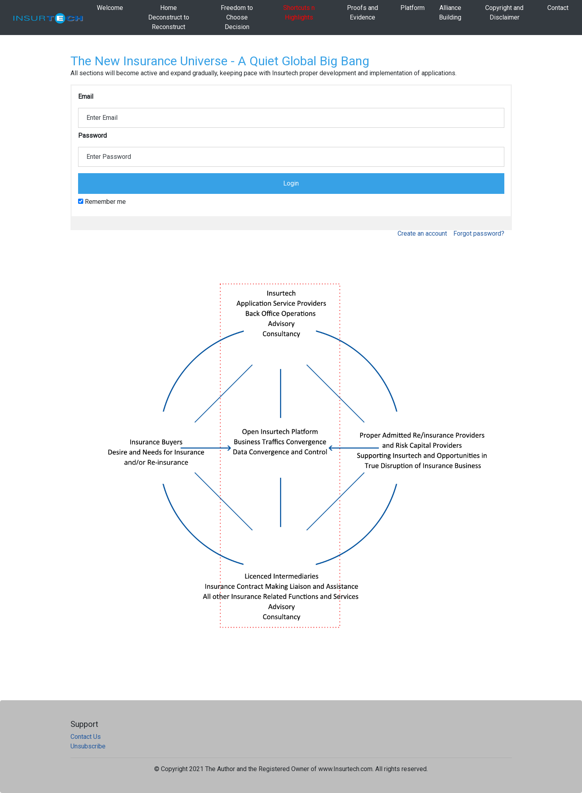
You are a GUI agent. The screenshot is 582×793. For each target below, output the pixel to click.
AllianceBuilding (450, 12)
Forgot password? (478, 233)
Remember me (102, 201)
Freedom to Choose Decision (237, 17)
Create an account (422, 233)
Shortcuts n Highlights (299, 12)
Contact (557, 8)
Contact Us (86, 736)
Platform (412, 8)
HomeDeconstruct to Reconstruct (168, 17)
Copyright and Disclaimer (504, 12)
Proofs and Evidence (362, 12)
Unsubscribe (88, 746)
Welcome (110, 8)
